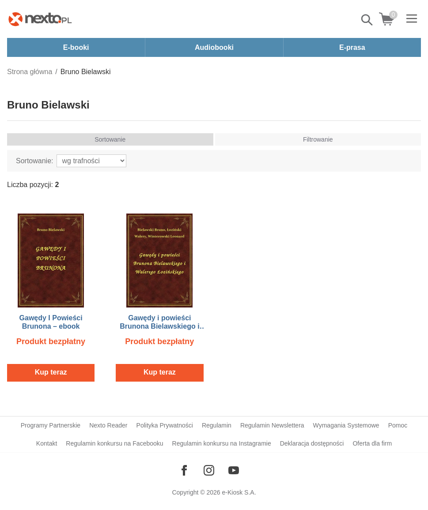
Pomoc (398, 425)
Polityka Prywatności (164, 425)
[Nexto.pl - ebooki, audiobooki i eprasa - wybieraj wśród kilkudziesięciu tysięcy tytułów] (40, 19)
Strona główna (29, 71)
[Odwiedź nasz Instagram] (209, 470)
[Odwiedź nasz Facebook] (184, 470)
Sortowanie (110, 139)
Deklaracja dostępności (312, 443)
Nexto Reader (108, 425)
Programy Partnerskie (50, 425)
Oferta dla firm (372, 443)
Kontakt (46, 443)
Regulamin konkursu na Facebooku (114, 443)
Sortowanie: (34, 161)
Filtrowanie (318, 139)
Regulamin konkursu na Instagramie (221, 443)
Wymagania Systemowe (346, 425)
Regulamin (216, 425)
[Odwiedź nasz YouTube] (234, 470)
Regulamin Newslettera (272, 425)
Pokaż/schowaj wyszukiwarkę (367, 19)
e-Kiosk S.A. (239, 492)
